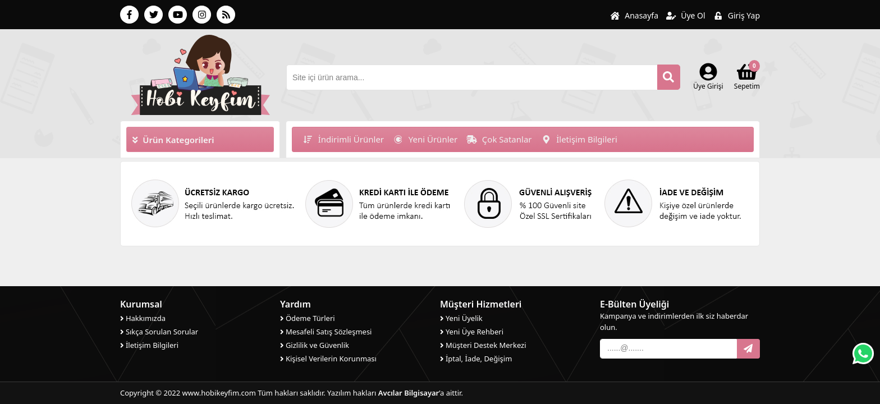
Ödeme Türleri (307, 318)
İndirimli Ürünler (343, 139)
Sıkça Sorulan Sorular (159, 332)
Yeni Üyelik (461, 318)
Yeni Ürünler (425, 139)
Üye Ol (685, 15)
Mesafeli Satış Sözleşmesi (326, 332)
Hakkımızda (143, 318)
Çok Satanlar (498, 139)
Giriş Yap (736, 15)
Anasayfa (634, 15)
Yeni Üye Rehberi (471, 332)
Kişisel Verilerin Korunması (328, 359)
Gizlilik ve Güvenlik (314, 345)
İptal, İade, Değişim (476, 359)
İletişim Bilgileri (579, 139)
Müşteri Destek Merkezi (483, 345)
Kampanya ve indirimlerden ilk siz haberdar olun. (674, 321)
